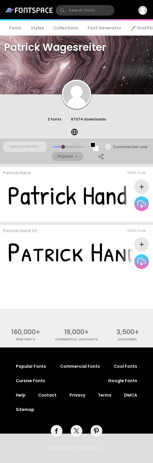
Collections (65, 28)
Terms (104, 395)
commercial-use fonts (76, 339)
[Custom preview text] (25, 146)
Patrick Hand (17, 173)
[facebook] (56, 431)
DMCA (130, 395)
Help (20, 395)
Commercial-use (130, 146)
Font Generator (104, 28)
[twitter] (76, 431)
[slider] (63, 147)
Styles (37, 28)
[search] (85, 10)
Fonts (15, 28)
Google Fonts (122, 381)
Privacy (77, 395)
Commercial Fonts (80, 366)
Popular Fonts (31, 366)
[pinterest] (96, 431)
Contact (47, 395)
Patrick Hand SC (20, 231)
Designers (127, 339)
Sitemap (25, 409)
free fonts (25, 339)
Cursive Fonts (30, 381)
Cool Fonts (125, 366)
